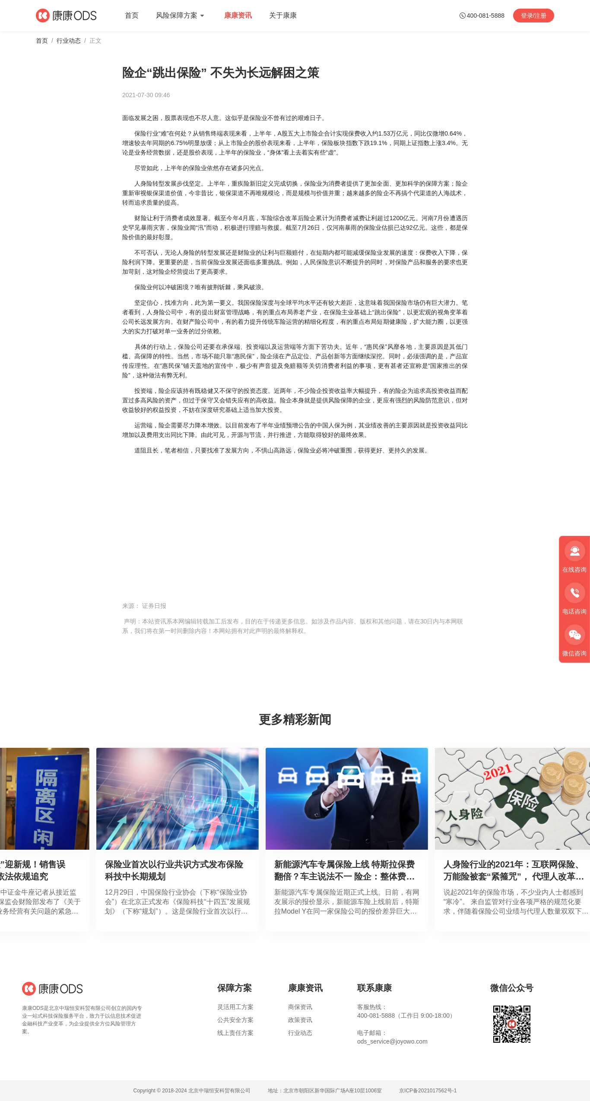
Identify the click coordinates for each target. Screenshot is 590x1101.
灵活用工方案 (235, 1006)
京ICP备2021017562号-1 (428, 1091)
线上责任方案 (235, 1032)
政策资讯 (300, 1019)
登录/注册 (534, 15)
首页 (42, 40)
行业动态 (69, 40)
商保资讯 (300, 1006)
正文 (95, 40)
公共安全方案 (235, 1019)
